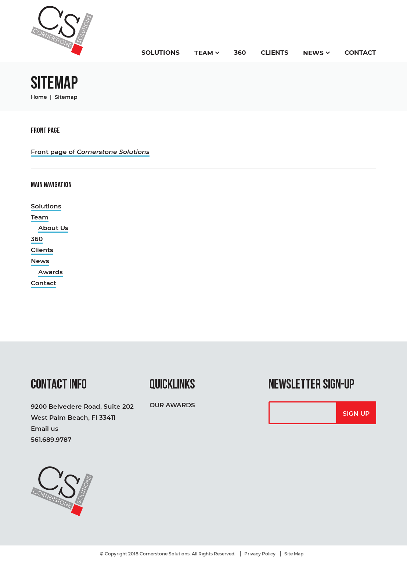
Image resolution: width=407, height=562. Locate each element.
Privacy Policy (259, 553)
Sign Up (356, 413)
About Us (53, 228)
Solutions (160, 52)
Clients (274, 52)
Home (39, 97)
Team (203, 53)
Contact (360, 52)
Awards (50, 272)
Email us (44, 428)
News (313, 53)
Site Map (293, 553)
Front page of (90, 151)
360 (240, 52)
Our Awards (172, 405)
